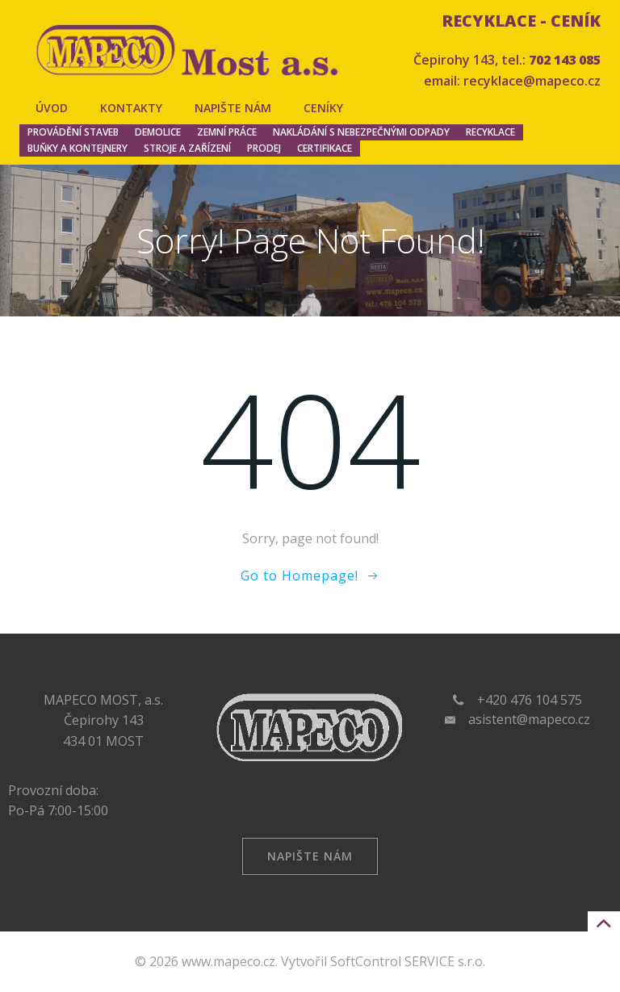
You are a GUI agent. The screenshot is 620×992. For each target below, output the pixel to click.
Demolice (158, 132)
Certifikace (324, 148)
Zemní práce (227, 132)
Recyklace (490, 132)
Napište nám (233, 107)
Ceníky (323, 107)
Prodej (264, 148)
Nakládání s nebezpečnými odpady (361, 132)
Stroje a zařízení (187, 148)
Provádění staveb (73, 132)
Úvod (52, 107)
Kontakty (131, 107)
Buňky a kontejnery (77, 148)
